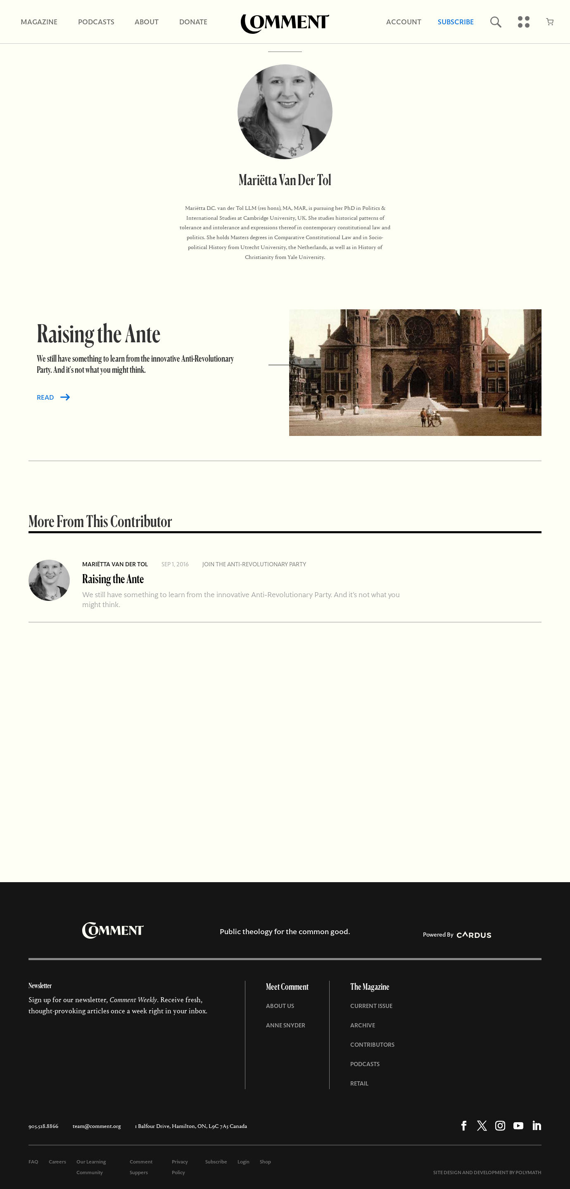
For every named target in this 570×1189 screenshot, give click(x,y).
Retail (359, 1083)
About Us (280, 1006)
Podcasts (365, 1064)
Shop (265, 1162)
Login (243, 1162)
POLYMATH (528, 1172)
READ (45, 397)
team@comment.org (97, 1126)
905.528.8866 (43, 1126)
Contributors (372, 1044)
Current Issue (371, 1006)
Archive (362, 1025)
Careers (57, 1162)
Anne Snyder (285, 1025)
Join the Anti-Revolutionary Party (254, 564)
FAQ (33, 1162)
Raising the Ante (113, 578)
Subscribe (216, 1162)
